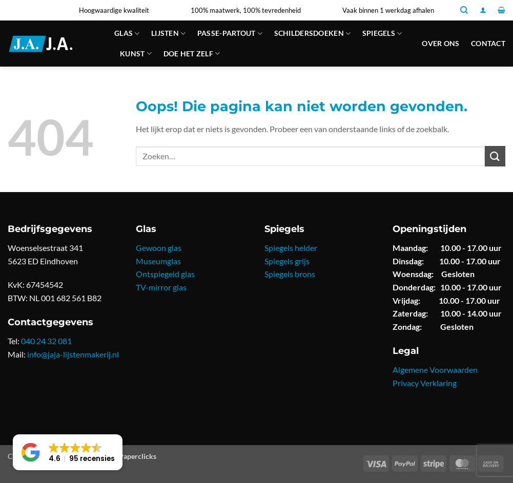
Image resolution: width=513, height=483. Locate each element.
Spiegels (382, 33)
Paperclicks (137, 456)
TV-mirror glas (161, 287)
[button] (483, 10)
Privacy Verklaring (425, 383)
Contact (488, 43)
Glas (127, 33)
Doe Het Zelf (191, 53)
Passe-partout (229, 33)
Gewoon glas (158, 248)
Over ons (440, 43)
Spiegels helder (290, 248)
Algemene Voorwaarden (435, 369)
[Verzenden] (495, 156)
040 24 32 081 (46, 341)
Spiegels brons (289, 274)
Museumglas (158, 261)
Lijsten (168, 33)
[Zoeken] (464, 10)
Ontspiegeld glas (165, 274)
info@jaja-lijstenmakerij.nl (73, 354)
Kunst (136, 53)
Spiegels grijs (287, 261)
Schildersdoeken (312, 33)
